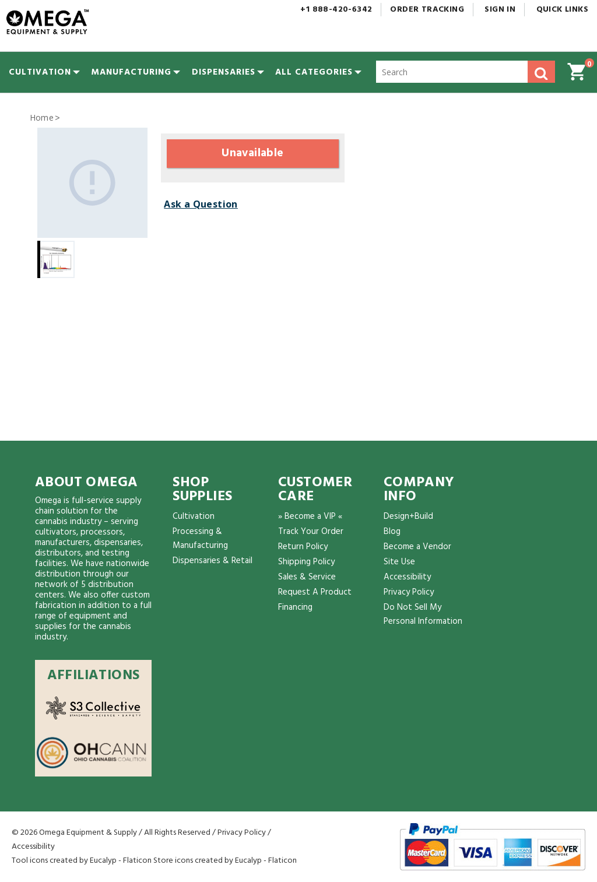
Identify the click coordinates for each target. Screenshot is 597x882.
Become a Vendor (417, 547)
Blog (392, 532)
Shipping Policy (306, 562)
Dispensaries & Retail (212, 561)
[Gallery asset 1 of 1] (92, 183)
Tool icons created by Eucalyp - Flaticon (82, 860)
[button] (313, 72)
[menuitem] (40, 72)
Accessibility (407, 577)
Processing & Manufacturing (200, 539)
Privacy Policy (409, 592)
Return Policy (303, 547)
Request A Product (315, 592)
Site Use (399, 562)
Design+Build (408, 516)
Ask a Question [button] (201, 204)
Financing (295, 607)
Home (42, 117)
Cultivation (194, 516)
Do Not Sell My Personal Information (423, 614)
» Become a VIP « (310, 516)
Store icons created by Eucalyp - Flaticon (225, 860)
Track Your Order (310, 532)
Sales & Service (307, 577)
